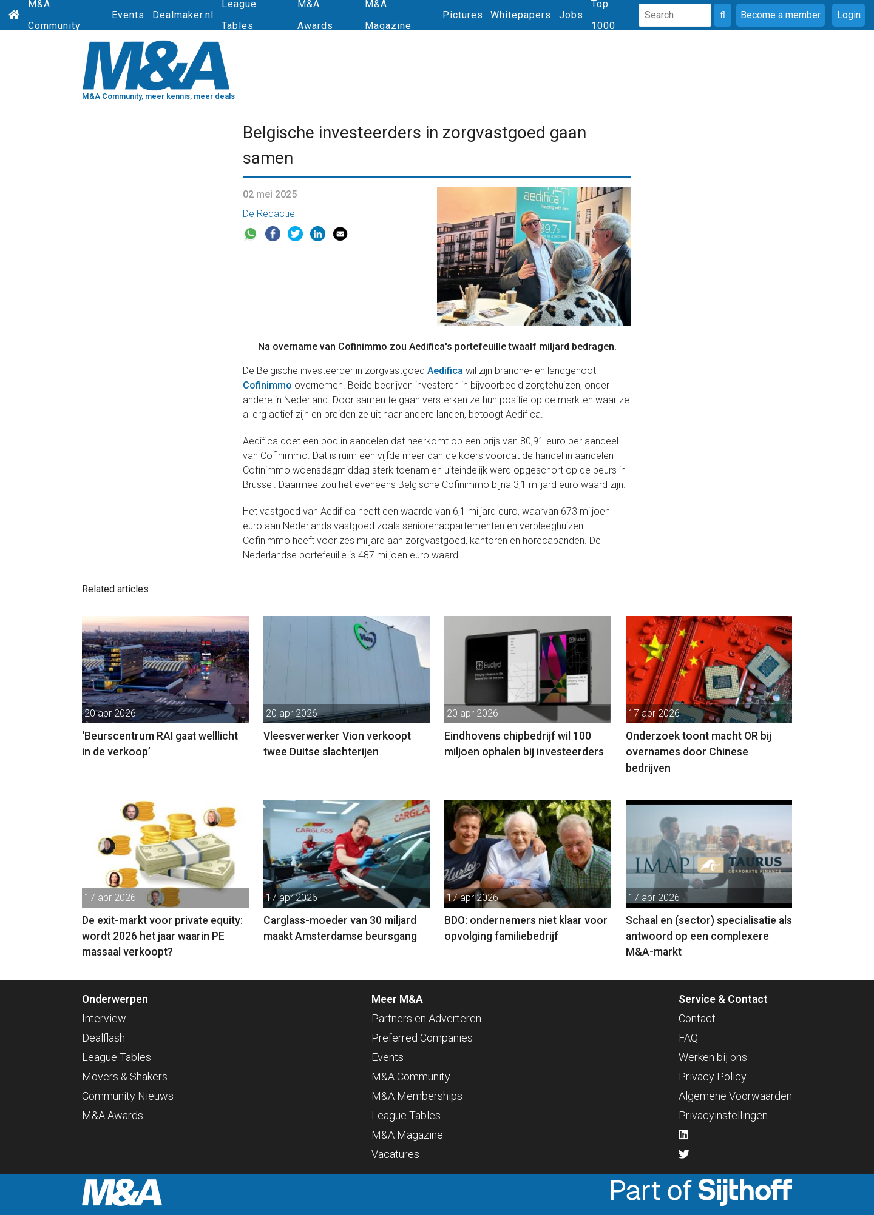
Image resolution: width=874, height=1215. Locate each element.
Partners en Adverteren (426, 1018)
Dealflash (103, 1037)
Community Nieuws (128, 1095)
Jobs (571, 15)
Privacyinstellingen (723, 1115)
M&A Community (410, 1076)
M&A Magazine (407, 1134)
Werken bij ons (713, 1057)
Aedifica (445, 371)
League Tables (116, 1057)
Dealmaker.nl (183, 15)
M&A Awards (112, 1115)
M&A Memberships (416, 1095)
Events (128, 15)
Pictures (462, 15)
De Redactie (269, 213)
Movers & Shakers (125, 1076)
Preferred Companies (422, 1037)
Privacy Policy (713, 1076)
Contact (697, 1018)
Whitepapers (520, 15)
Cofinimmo (267, 385)
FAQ (688, 1037)
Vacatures (395, 1154)
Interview (104, 1018)
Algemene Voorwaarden (735, 1095)
